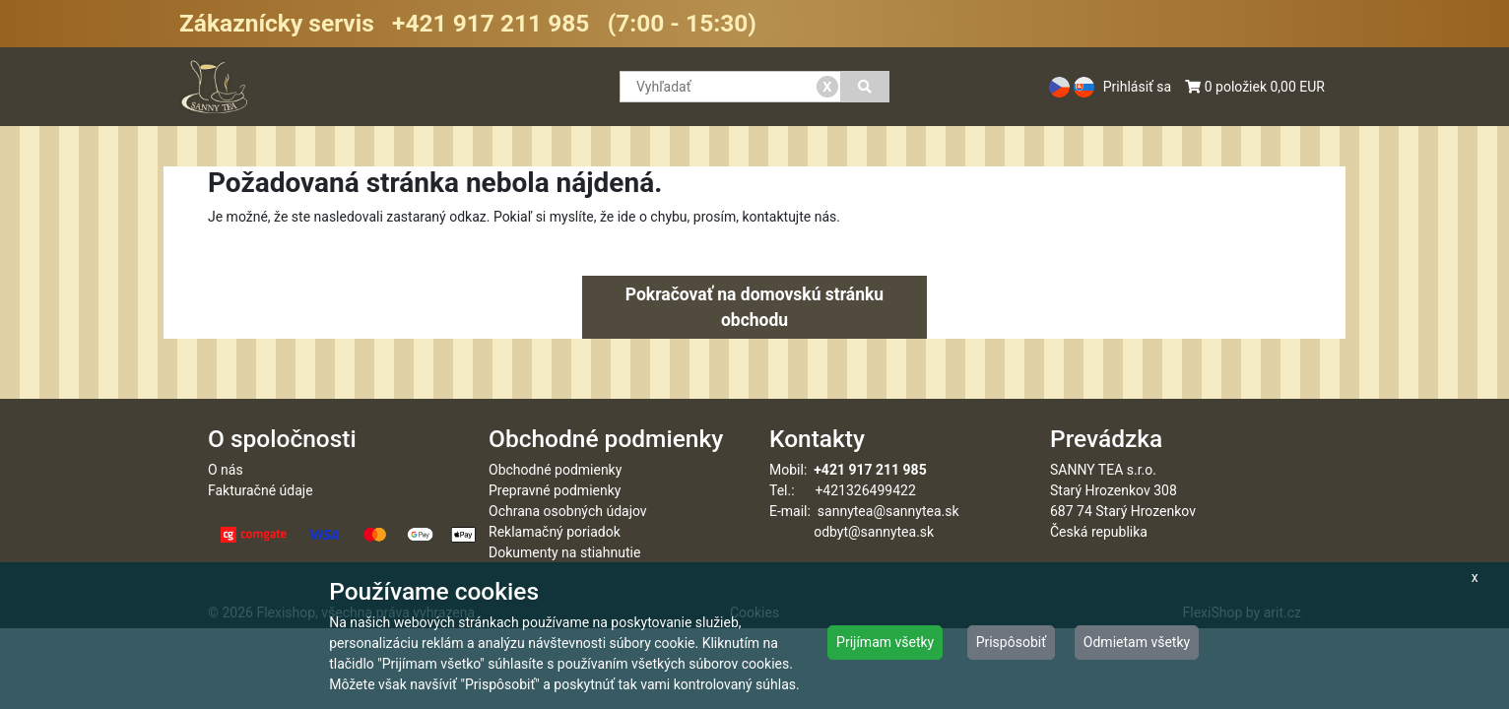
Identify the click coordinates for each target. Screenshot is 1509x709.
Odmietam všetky (1136, 642)
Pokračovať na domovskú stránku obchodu (754, 307)
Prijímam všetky (885, 642)
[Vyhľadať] (865, 86)
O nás (225, 470)
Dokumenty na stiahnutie (564, 552)
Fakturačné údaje (260, 490)
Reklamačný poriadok (555, 532)
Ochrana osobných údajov (568, 511)
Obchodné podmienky (555, 470)
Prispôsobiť (1011, 642)
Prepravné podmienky (555, 490)
